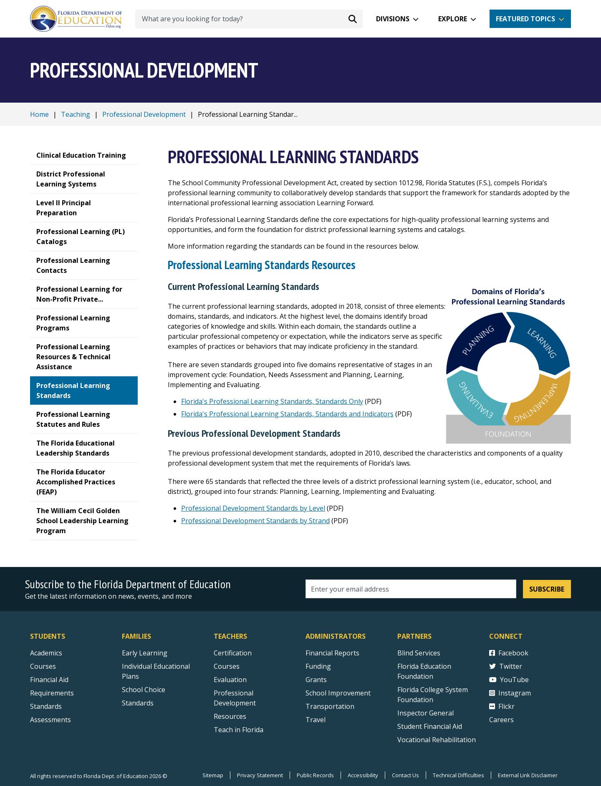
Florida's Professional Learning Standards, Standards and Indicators (287, 413)
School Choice (143, 689)
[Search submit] (352, 18)
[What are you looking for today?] (249, 19)
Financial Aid (49, 679)
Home (39, 114)
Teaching (75, 114)
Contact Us (405, 775)
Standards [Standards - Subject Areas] (46, 706)
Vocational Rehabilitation (436, 739)
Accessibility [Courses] (363, 775)
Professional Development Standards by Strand (255, 520)
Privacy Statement (260, 775)
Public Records (315, 775)
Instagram (510, 693)
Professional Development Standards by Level (253, 508)
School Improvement (338, 693)
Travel (316, 719)
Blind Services (418, 653)
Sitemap (212, 775)
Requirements (52, 693)
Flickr (502, 706)
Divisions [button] (392, 18)
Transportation (330, 706)
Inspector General (425, 713)
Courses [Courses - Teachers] (227, 666)
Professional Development (144, 114)
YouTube (509, 679)
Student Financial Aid (429, 726)
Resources (230, 716)
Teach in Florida (238, 729)
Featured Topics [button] (525, 18)
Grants (316, 679)
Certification (233, 653)
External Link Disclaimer (528, 775)
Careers (501, 719)
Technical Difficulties (458, 775)
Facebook (508, 653)
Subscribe (546, 589)
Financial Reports (332, 653)
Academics (46, 653)
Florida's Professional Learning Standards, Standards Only (272, 401)
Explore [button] (452, 18)
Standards (138, 703)
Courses (43, 666)
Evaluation (230, 679)
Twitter (505, 666)
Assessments (50, 719)
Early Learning (144, 653)
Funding (318, 666)
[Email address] (411, 588)
